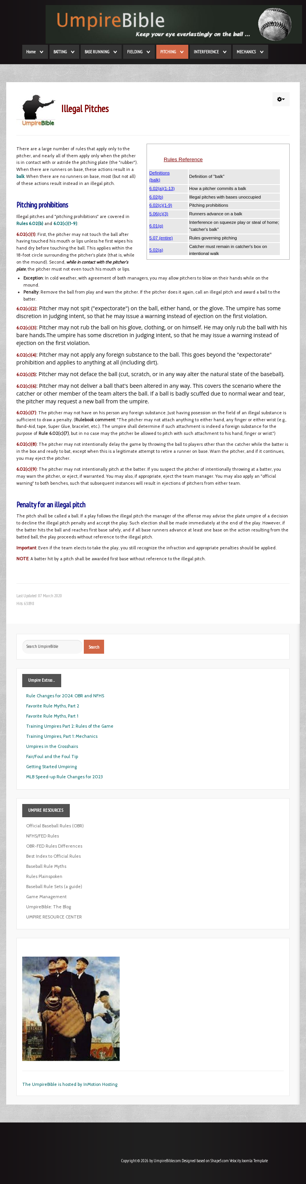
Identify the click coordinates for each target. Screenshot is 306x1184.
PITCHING (168, 52)
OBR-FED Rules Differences (54, 846)
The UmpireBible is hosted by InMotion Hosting (69, 1084)
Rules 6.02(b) (29, 223)
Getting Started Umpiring (51, 766)
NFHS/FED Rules (42, 836)
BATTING (60, 52)
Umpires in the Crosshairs (52, 746)
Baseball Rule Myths (46, 866)
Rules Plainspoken (44, 876)
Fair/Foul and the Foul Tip (52, 756)
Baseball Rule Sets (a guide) (54, 886)
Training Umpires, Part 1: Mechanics (61, 736)
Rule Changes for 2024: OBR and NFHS (65, 695)
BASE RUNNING (97, 52)
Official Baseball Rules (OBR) (55, 826)
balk (20, 176)
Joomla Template (255, 1160)
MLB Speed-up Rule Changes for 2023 (64, 776)
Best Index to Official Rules (53, 856)
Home (30, 52)
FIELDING (134, 52)
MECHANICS (246, 52)
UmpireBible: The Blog (48, 907)
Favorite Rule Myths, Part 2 (52, 706)
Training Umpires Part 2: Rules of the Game (69, 726)
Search (93, 647)
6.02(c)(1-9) (65, 223)
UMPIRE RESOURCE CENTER (54, 917)
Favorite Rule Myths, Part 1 (52, 716)
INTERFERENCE (206, 52)
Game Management (46, 896)
